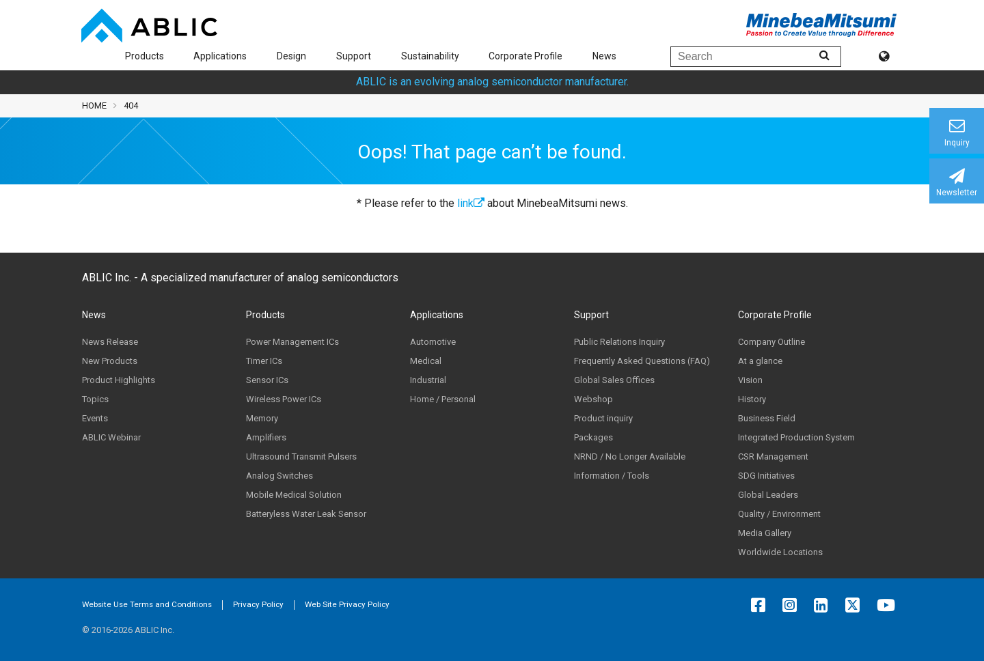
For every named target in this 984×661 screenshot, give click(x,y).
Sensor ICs (267, 380)
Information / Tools (611, 475)
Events (95, 418)
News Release (110, 342)
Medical (425, 361)
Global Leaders (768, 495)
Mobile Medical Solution (294, 495)
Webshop (593, 399)
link (470, 203)
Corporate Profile (525, 56)
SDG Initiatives (766, 475)
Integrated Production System (796, 437)
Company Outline (771, 342)
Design (291, 56)
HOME (94, 105)
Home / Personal (443, 399)
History (752, 399)
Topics (95, 399)
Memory (262, 418)
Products (144, 56)
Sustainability (430, 56)
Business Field (766, 418)
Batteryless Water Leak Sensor (306, 514)
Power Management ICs (292, 342)
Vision (750, 380)
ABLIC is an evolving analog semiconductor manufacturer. (492, 81)
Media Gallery (764, 533)
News (604, 56)
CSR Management (773, 456)
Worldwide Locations (780, 552)
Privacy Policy (258, 604)
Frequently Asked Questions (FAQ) (642, 361)
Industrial (428, 380)
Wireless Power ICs (283, 399)
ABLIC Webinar (111, 437)
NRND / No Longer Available (629, 456)
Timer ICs (264, 361)
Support (353, 56)
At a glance (760, 361)
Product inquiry (603, 418)
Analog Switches (279, 475)
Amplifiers (266, 437)
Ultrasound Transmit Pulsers (301, 456)
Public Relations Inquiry (619, 342)
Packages (593, 437)
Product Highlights (118, 380)
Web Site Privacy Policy (347, 604)
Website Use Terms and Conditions (147, 604)
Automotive (433, 342)
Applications (220, 56)
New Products (109, 361)
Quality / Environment (779, 514)
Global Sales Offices (614, 380)
